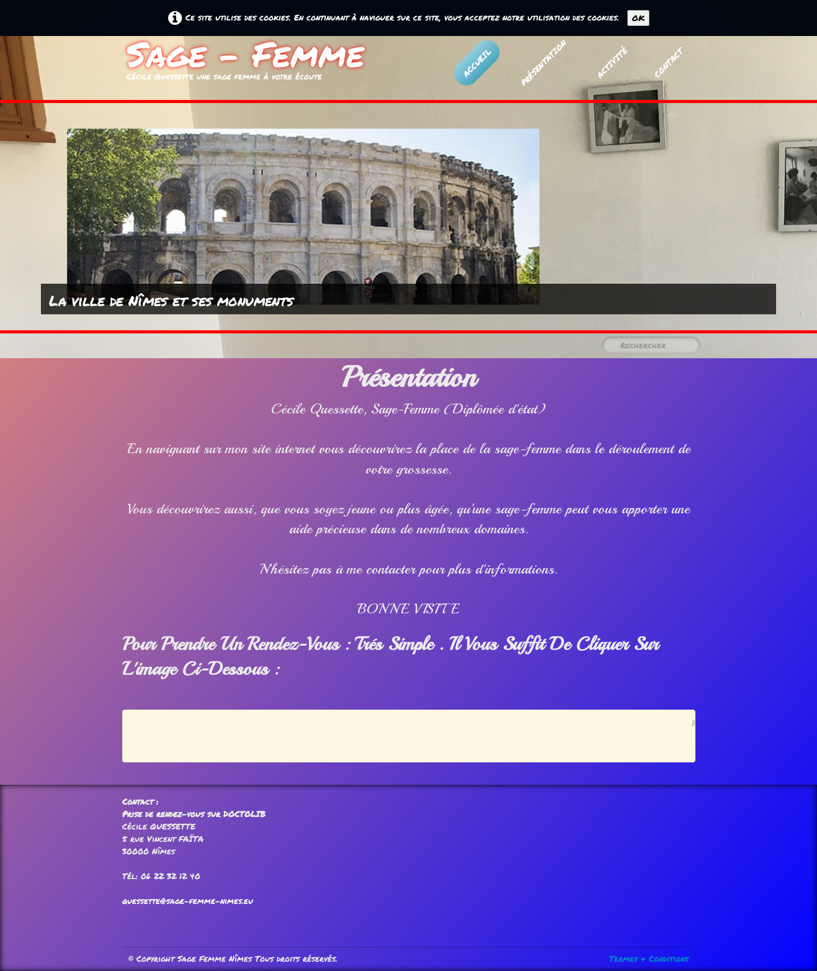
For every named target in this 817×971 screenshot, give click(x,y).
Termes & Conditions (649, 958)
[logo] (245, 65)
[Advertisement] (406, 735)
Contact (668, 62)
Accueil (476, 62)
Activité (611, 62)
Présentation (542, 62)
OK (638, 18)
